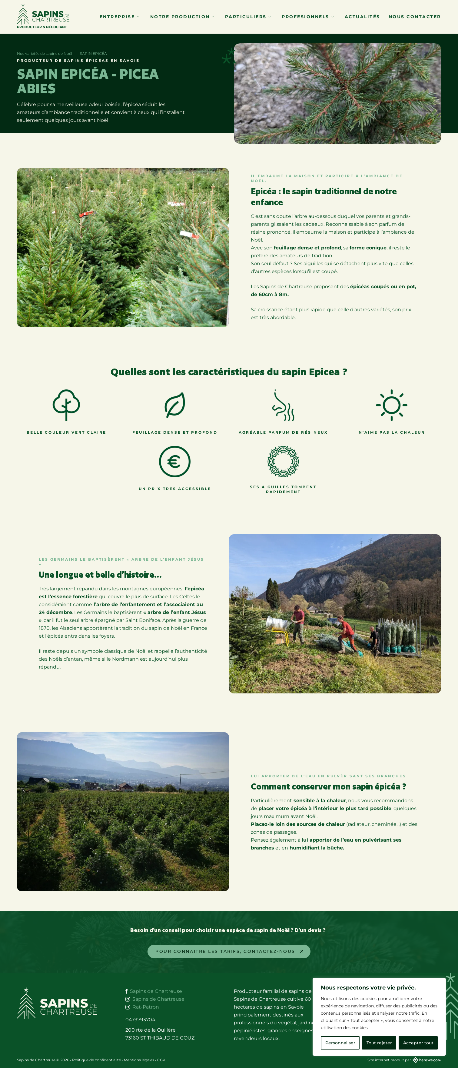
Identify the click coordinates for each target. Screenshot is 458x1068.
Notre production (182, 16)
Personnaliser (340, 1043)
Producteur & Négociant (43, 16)
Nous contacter (415, 16)
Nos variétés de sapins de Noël (44, 53)
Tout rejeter (379, 1043)
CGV (161, 1060)
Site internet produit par (404, 1060)
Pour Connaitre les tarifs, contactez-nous (225, 951)
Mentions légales (139, 1060)
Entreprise (119, 16)
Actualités (362, 16)
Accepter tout (418, 1043)
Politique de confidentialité (96, 1060)
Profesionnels (308, 16)
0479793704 (140, 1020)
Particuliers (248, 16)
